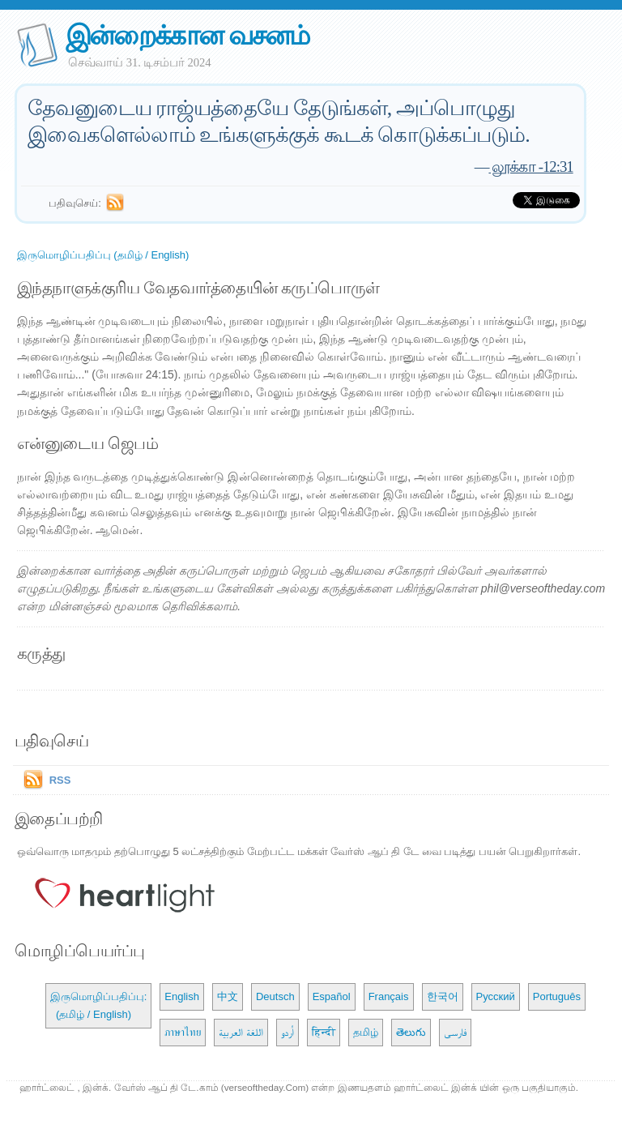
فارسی (455, 1032)
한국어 (442, 996)
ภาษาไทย (182, 1032)
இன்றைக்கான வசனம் (187, 35)
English (181, 996)
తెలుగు (411, 1032)
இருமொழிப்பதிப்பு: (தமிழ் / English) (98, 1005)
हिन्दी (323, 1032)
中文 (227, 996)
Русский (495, 996)
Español (332, 996)
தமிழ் (365, 1032)
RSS (60, 780)
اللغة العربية (241, 1032)
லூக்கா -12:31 (530, 166)
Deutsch (275, 996)
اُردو (287, 1032)
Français (389, 996)
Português (557, 996)
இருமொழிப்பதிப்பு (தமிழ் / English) (103, 255)
